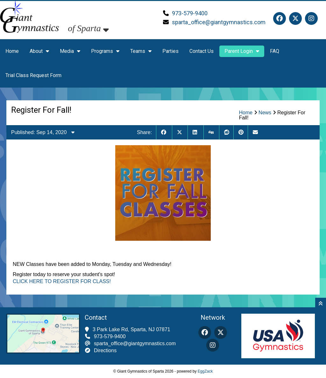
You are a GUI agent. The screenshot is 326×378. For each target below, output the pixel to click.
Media (70, 51)
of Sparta (88, 28)
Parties (170, 51)
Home (12, 51)
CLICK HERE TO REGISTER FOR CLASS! (62, 281)
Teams (141, 51)
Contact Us (201, 51)
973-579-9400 (190, 13)
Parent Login (241, 51)
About (39, 51)
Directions (105, 350)
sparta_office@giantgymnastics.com (219, 22)
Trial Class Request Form (33, 75)
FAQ (274, 51)
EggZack (205, 371)
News (265, 112)
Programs (105, 51)
